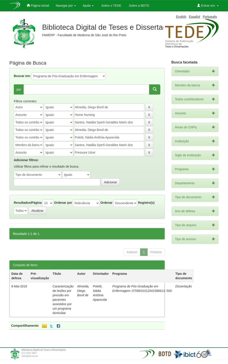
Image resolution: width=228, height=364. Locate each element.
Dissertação (183, 286)
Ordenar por (63, 202)
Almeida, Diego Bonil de (83, 291)
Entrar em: (208, 5)
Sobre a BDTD (138, 5)
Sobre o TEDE (110, 5)
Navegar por (66, 5)
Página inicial (38, 5)
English (181, 16)
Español (194, 16)
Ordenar (106, 202)
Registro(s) (146, 202)
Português (210, 16)
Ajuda (88, 5)
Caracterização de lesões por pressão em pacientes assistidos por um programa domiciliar (63, 300)
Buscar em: (22, 76)
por (18, 89)
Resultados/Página (28, 202)
